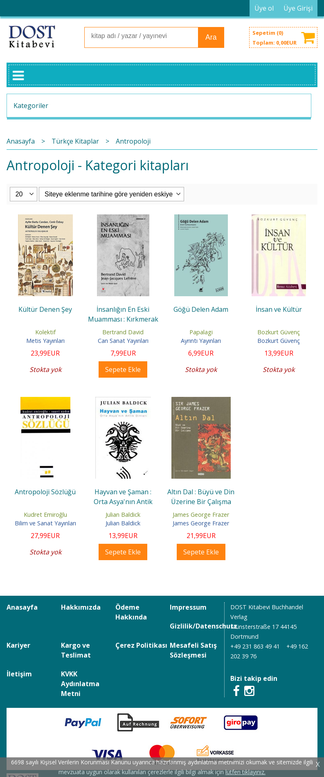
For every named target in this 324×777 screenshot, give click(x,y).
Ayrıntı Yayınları (201, 341)
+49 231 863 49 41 (255, 646)
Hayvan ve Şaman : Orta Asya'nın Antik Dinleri (123, 501)
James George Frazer (201, 514)
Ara (210, 37)
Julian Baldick (123, 514)
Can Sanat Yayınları (123, 341)
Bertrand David (123, 332)
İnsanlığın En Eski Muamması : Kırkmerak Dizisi (123, 319)
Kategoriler (31, 105)
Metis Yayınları (45, 341)
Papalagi (201, 332)
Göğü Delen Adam (200, 309)
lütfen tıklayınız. (245, 772)
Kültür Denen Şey (45, 309)
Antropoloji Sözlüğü (45, 491)
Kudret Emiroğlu (45, 514)
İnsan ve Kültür (279, 309)
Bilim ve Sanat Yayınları (45, 523)
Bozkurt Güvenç (278, 332)
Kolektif (45, 332)
